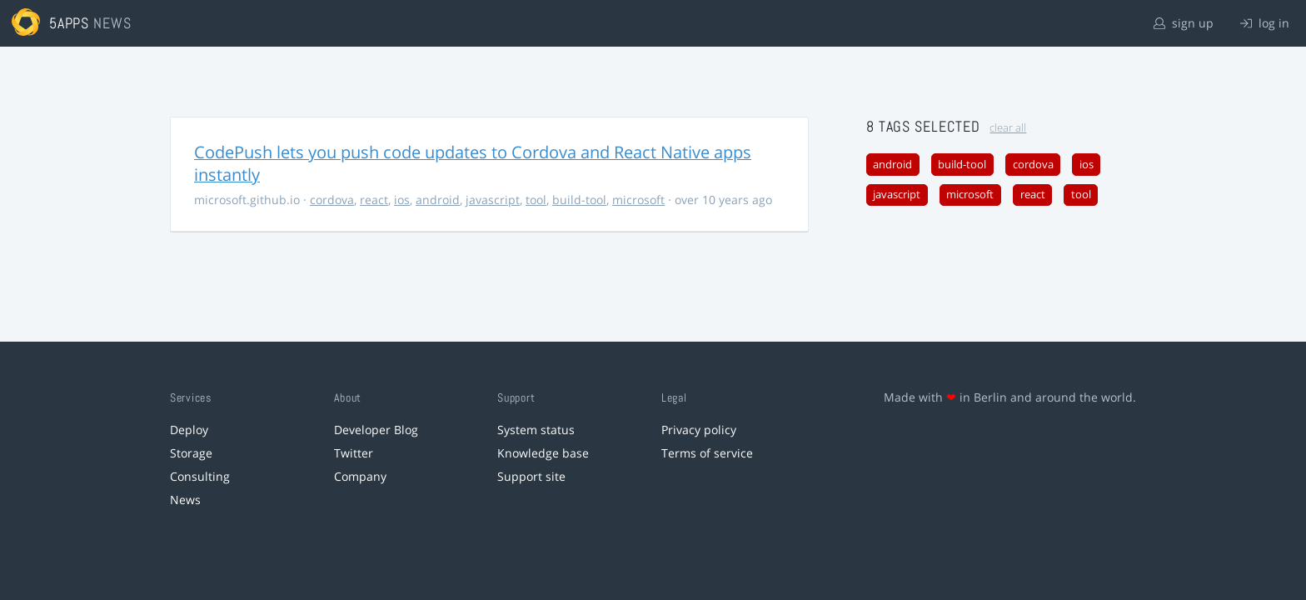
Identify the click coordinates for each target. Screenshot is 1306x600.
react (374, 200)
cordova (332, 200)
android (438, 200)
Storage (191, 453)
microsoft (638, 200)
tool (536, 200)
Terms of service (707, 453)
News (185, 500)
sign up (1184, 23)
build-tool (579, 200)
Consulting (200, 476)
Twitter (353, 453)
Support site (531, 476)
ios (402, 200)
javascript (493, 200)
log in (1264, 23)
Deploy (189, 430)
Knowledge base (543, 453)
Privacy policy (698, 430)
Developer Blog (376, 430)
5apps (69, 22)
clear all (1007, 128)
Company (360, 476)
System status (536, 430)
